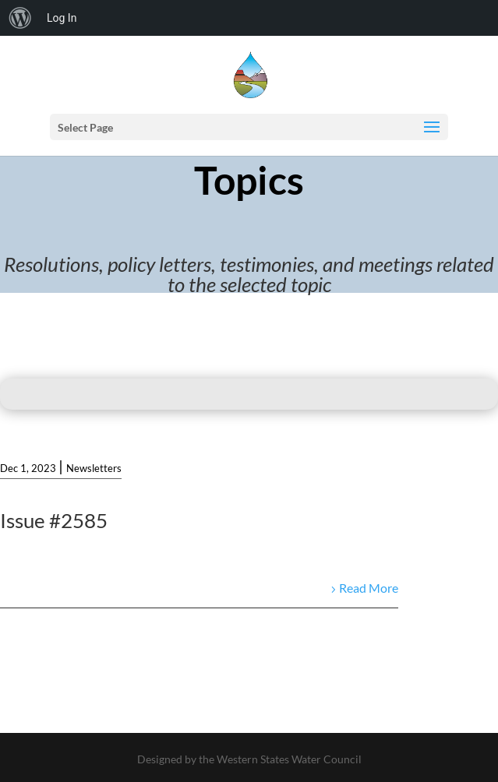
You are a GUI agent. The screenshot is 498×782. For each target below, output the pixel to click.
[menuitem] (20, 18)
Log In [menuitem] (61, 18)
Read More (368, 587)
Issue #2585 (54, 520)
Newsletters (94, 468)
